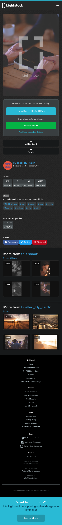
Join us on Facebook (33, 442)
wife (28, 208)
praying (8, 208)
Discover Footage (31, 395)
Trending (31, 402)
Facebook (11, 242)
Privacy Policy (31, 419)
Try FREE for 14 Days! (31, 371)
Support (31, 374)
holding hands (10, 204)
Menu (57, 5)
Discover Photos (31, 392)
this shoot (29, 254)
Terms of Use (31, 416)
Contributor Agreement (31, 426)
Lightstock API (31, 378)
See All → (7, 311)
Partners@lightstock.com (31, 471)
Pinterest (39, 242)
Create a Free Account (31, 367)
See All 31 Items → (11, 258)
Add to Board (31, 143)
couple (49, 204)
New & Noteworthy (31, 406)
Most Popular (31, 399)
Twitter (25, 242)
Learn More (31, 518)
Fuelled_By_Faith (24, 163)
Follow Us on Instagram (33, 446)
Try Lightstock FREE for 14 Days (31, 111)
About (31, 364)
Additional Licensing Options (31, 132)
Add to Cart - (31, 125)
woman (31, 204)
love (40, 204)
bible (37, 208)
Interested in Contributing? (31, 382)
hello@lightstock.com (31, 478)
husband (19, 208)
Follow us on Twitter (33, 438)
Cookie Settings (31, 423)
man (22, 204)
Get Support (31, 457)
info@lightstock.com (31, 464)
